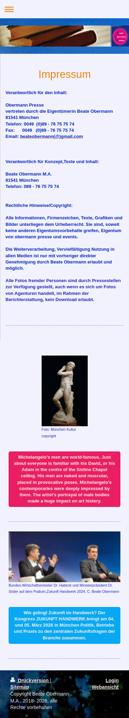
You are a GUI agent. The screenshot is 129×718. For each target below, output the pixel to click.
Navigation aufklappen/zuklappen (64, 9)
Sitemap (19, 687)
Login (112, 680)
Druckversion (30, 680)
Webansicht (105, 687)
